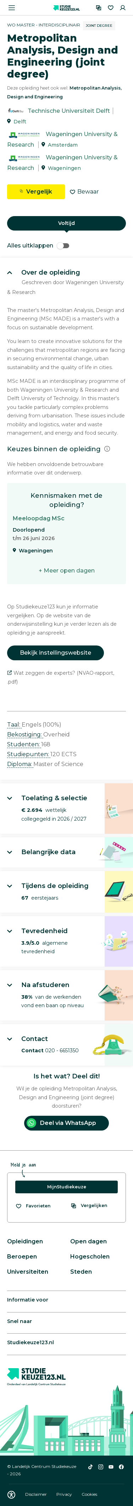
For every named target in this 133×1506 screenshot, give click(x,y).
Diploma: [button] (20, 764)
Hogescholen (90, 1256)
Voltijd (66, 223)
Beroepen (22, 1256)
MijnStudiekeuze (66, 1186)
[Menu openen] (12, 8)
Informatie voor (27, 1300)
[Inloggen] (122, 7)
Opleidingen (25, 1241)
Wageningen (64, 168)
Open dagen (88, 1241)
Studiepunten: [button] (28, 754)
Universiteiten (27, 1271)
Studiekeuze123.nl (30, 1342)
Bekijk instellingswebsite (55, 652)
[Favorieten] (110, 7)
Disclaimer (36, 1494)
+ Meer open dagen (67, 570)
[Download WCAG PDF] (11, 1494)
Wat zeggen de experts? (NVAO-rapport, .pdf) (60, 677)
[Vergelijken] (98, 7)
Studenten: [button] (24, 744)
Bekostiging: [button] (25, 734)
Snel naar (19, 1321)
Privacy (64, 1494)
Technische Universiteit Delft (69, 111)
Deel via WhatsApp (61, 1123)
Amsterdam (63, 145)
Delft (19, 121)
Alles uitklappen (38, 245)
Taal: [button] (14, 724)
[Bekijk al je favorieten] (32, 1206)
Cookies (89, 1494)
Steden (81, 1271)
